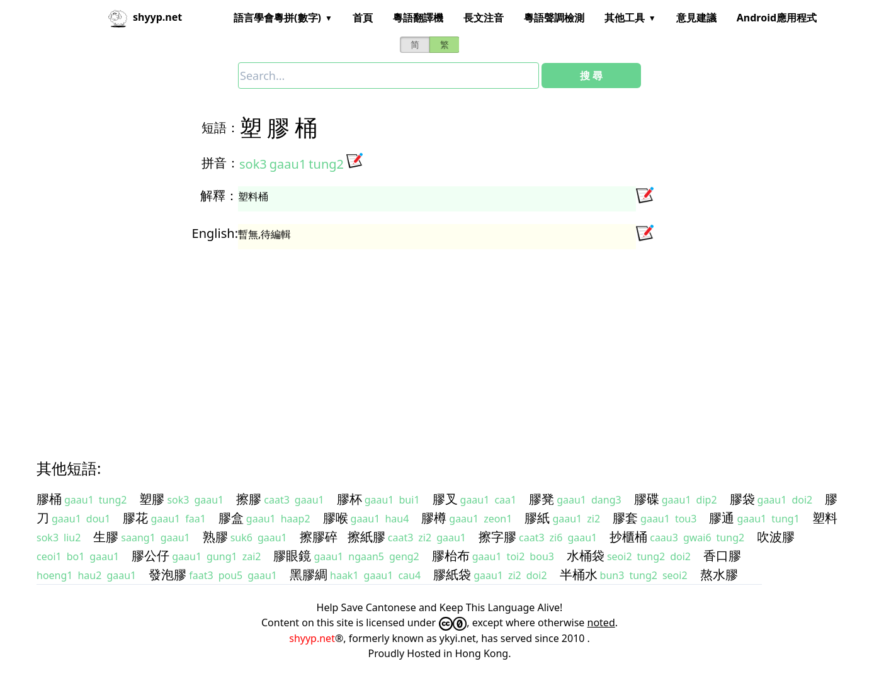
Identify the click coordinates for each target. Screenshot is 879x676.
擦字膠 (497, 536)
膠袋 (742, 498)
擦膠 (248, 498)
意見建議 (696, 18)
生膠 (105, 536)
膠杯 (349, 498)
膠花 (135, 517)
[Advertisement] (417, 342)
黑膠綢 (308, 574)
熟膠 (215, 536)
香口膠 (722, 555)
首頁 (363, 18)
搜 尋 (591, 75)
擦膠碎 (318, 536)
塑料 (824, 517)
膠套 (625, 517)
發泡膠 (167, 574)
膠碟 (646, 498)
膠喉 (335, 517)
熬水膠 (719, 574)
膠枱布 (451, 555)
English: (215, 233)
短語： (220, 127)
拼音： (220, 162)
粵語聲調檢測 (554, 18)
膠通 (721, 517)
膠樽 (433, 517)
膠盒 (231, 517)
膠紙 (537, 517)
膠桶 (49, 498)
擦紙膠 (366, 536)
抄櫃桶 (628, 536)
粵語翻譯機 (418, 18)
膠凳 (541, 498)
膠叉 (445, 498)
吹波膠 (776, 536)
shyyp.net (312, 638)
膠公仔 (150, 555)
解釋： (219, 195)
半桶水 (579, 574)
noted (601, 622)
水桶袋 (585, 555)
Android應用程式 (777, 18)
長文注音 (483, 18)
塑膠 (151, 498)
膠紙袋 (452, 574)
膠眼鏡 (292, 555)
